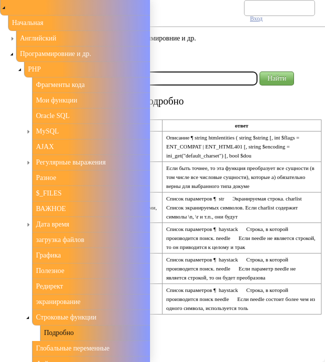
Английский (38, 38)
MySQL (47, 131)
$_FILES (49, 193)
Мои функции (57, 100)
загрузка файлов (60, 240)
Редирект (49, 286)
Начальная (28, 22)
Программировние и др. (55, 54)
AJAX (45, 146)
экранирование (58, 302)
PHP (34, 69)
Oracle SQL (53, 116)
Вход (256, 18)
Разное (46, 178)
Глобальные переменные (73, 348)
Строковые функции (66, 317)
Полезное (50, 270)
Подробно (59, 332)
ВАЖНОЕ (51, 208)
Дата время (53, 224)
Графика (48, 255)
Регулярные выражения (71, 162)
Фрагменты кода (60, 84)
